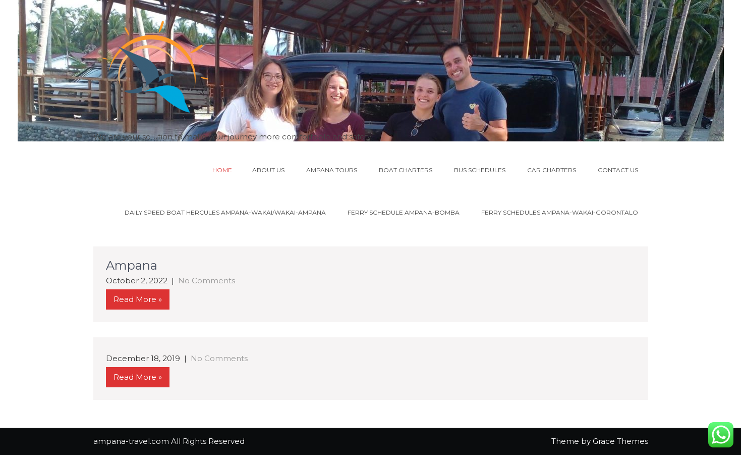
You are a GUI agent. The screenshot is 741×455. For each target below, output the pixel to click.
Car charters (551, 170)
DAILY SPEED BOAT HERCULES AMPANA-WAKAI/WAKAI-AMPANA (225, 212)
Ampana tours (331, 170)
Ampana (131, 265)
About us (268, 170)
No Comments (206, 280)
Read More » (137, 299)
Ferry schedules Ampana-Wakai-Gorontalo (559, 212)
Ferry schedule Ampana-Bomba (404, 212)
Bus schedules (479, 170)
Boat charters (405, 170)
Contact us (618, 170)
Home (222, 170)
